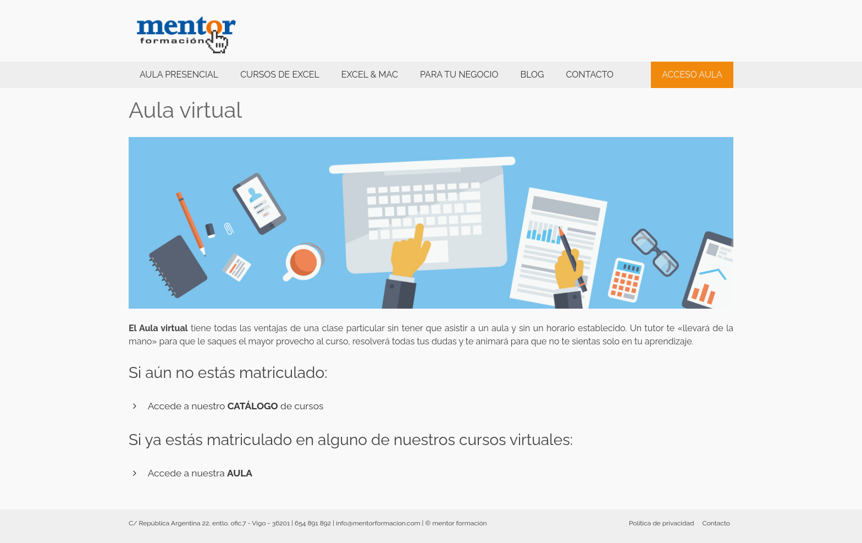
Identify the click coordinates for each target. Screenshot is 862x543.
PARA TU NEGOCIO (459, 74)
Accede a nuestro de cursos (236, 406)
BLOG (532, 74)
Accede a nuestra (200, 473)
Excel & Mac (369, 74)
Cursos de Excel (279, 74)
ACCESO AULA (692, 74)
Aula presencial (179, 74)
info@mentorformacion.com (378, 523)
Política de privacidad (661, 523)
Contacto (590, 74)
